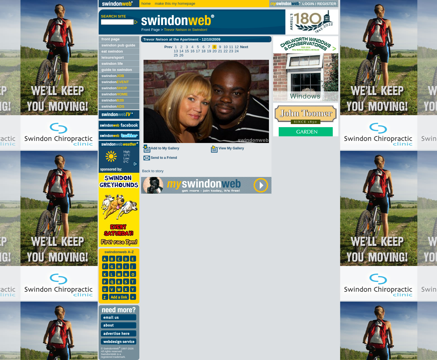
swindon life (112, 63)
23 (231, 51)
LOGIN (308, 4)
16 (192, 51)
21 (220, 51)
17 (198, 51)
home (145, 3)
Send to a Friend (159, 158)
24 (237, 51)
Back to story (152, 171)
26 (181, 55)
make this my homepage (174, 3)
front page (110, 39)
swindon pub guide (118, 45)
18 (203, 51)
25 (176, 55)
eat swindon (112, 51)
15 (187, 51)
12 (237, 47)
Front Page (150, 30)
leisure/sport (112, 57)
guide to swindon (116, 70)
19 (209, 51)
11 (231, 47)
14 (181, 51)
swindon (112, 76)
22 (226, 51)
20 (214, 51)
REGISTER (326, 4)
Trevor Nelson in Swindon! (185, 30)
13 (176, 51)
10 (226, 47)
